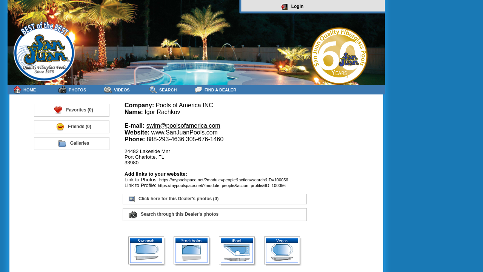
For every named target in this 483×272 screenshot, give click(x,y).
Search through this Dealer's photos (173, 214)
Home (24, 90)
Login (292, 7)
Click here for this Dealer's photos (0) (173, 199)
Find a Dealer (215, 90)
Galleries (73, 143)
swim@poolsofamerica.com (183, 125)
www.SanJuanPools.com (184, 132)
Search (163, 90)
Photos (72, 90)
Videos (117, 90)
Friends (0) (73, 127)
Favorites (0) (73, 110)
